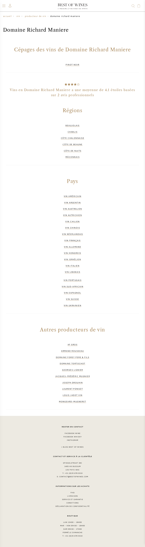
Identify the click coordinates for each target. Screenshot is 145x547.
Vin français (72, 240)
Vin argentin (72, 202)
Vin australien (72, 208)
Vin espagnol (72, 292)
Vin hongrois (72, 253)
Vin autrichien (72, 215)
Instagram (72, 440)
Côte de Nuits (72, 150)
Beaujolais (72, 125)
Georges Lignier (72, 370)
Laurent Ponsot (72, 388)
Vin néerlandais (72, 234)
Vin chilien (72, 221)
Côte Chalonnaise (72, 138)
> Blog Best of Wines (72, 447)
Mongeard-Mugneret (72, 401)
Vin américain (72, 196)
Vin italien (72, 265)
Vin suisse (72, 299)
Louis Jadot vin (73, 395)
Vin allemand (72, 246)
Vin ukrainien (72, 305)
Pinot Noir (72, 64)
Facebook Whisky (72, 437)
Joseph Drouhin (72, 382)
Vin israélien (72, 259)
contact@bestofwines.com (73, 476)
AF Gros (72, 344)
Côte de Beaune (72, 144)
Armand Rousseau (72, 351)
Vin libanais (72, 272)
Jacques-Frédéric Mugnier (72, 376)
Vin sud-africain (72, 286)
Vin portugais (72, 280)
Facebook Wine (73, 433)
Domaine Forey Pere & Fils (72, 357)
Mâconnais (72, 157)
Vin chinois (72, 227)
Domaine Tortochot (72, 363)
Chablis (72, 132)
